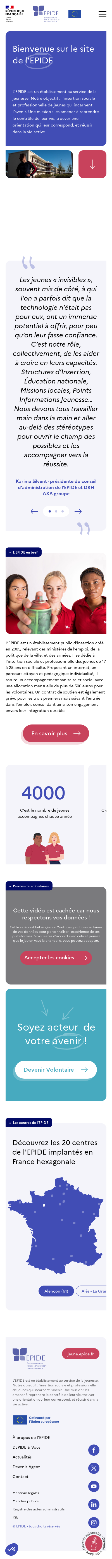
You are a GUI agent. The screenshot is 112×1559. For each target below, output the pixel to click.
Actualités (22, 1457)
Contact (20, 1476)
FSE (15, 1517)
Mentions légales (26, 1492)
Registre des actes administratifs (39, 1508)
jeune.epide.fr (81, 1354)
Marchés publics (26, 1500)
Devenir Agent (26, 1466)
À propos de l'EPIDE (31, 1437)
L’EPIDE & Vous (26, 1447)
